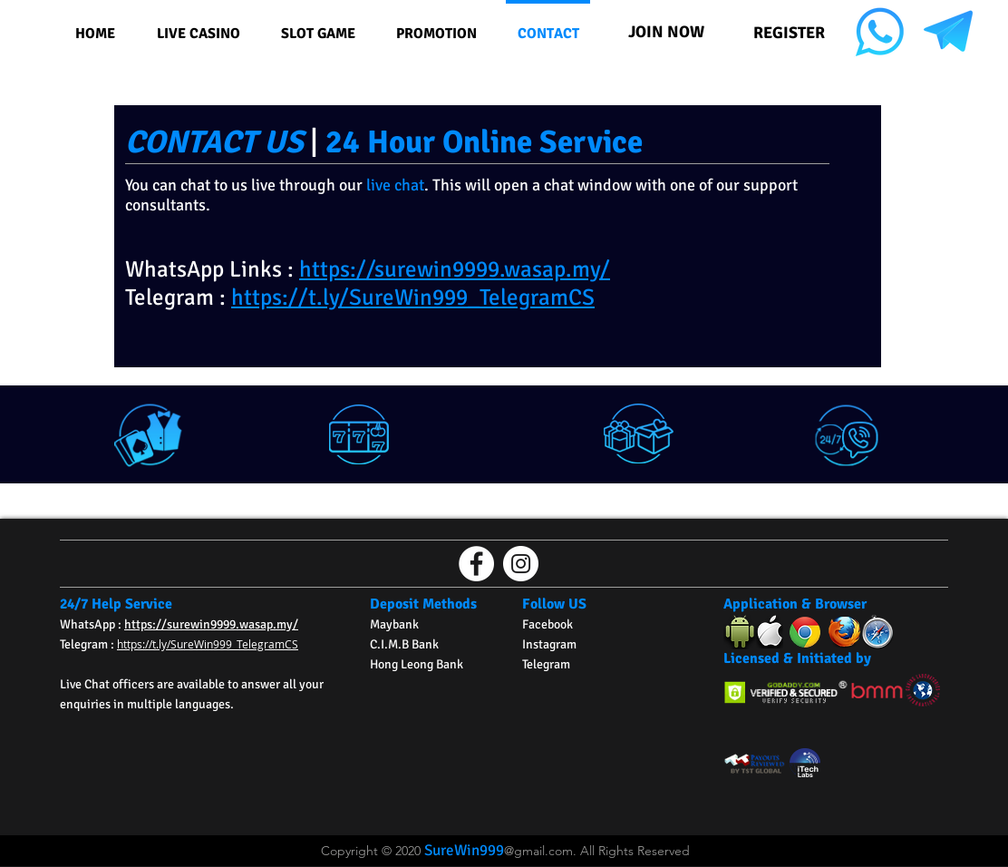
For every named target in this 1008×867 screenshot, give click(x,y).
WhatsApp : (92, 624)
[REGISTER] (788, 32)
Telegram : (88, 644)
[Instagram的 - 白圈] (520, 563)
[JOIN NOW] (666, 31)
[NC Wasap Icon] (879, 31)
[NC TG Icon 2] (948, 31)
